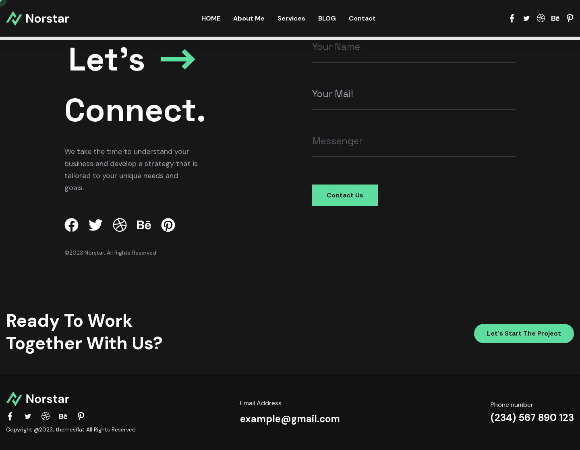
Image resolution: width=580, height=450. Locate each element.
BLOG (327, 18)
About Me (249, 18)
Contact (362, 18)
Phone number (512, 404)
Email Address (261, 403)
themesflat (70, 429)
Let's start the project (524, 333)
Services (291, 18)
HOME (210, 18)
